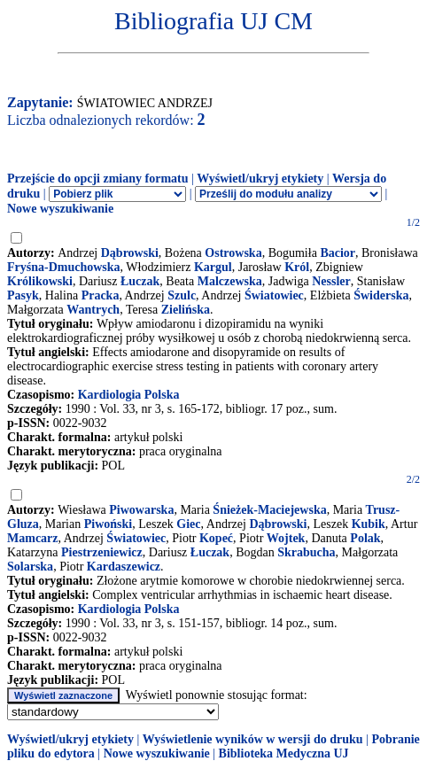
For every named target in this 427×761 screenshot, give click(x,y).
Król (296, 267)
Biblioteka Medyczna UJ (284, 753)
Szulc (181, 295)
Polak (365, 538)
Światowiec (274, 295)
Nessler (331, 281)
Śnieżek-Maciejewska (269, 509)
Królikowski (40, 281)
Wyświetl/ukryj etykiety (260, 178)
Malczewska (230, 281)
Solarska (30, 566)
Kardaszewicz (123, 566)
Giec (188, 524)
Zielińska (185, 309)
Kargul (213, 267)
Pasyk (23, 295)
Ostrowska (233, 253)
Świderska (380, 295)
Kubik (368, 524)
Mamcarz (32, 538)
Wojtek (286, 538)
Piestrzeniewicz (102, 552)
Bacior (337, 253)
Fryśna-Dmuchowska (63, 267)
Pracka (101, 295)
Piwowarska (141, 509)
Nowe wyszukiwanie (60, 208)
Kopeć (216, 538)
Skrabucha (306, 552)
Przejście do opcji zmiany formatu (98, 178)
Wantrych (93, 309)
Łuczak (139, 281)
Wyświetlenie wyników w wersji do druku (253, 739)
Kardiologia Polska (129, 394)
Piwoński (108, 524)
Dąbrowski (130, 253)
